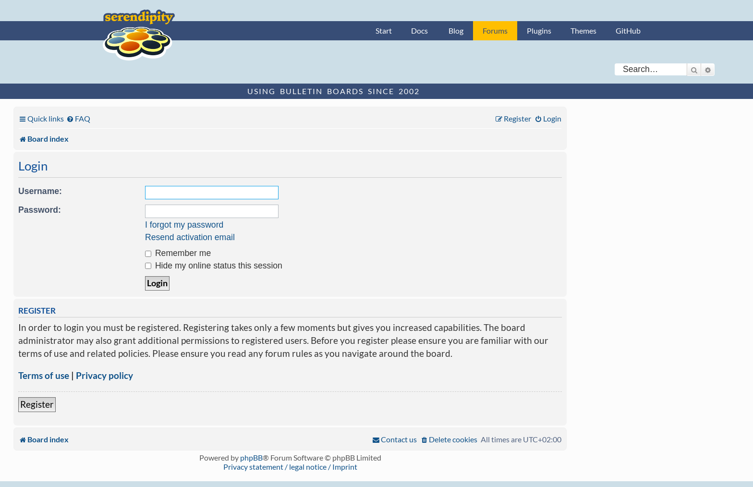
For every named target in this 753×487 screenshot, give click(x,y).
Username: (40, 191)
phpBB (251, 457)
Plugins (539, 30)
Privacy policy (104, 375)
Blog (456, 30)
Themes (583, 30)
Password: (39, 210)
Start (384, 30)
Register (37, 404)
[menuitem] (78, 118)
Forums (495, 30)
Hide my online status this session (213, 265)
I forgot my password (184, 225)
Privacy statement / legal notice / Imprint (290, 466)
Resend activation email (190, 237)
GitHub (628, 30)
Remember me (178, 253)
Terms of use (43, 375)
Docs (419, 30)
